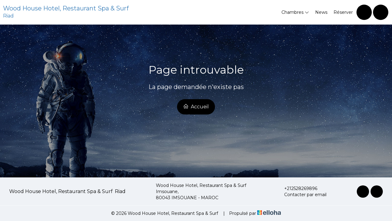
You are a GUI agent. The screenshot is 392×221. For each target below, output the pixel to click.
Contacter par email (301, 194)
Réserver (343, 12)
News (321, 12)
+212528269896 (297, 188)
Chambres (295, 12)
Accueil (196, 106)
